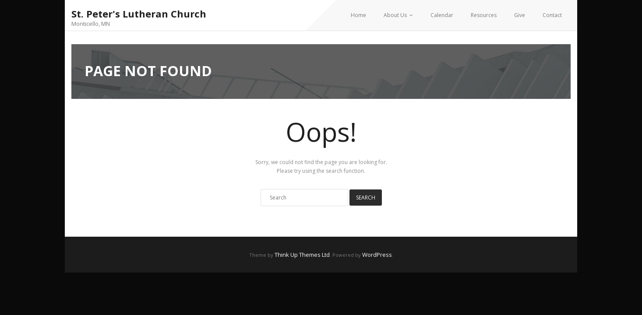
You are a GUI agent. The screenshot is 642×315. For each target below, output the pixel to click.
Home (358, 15)
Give (519, 15)
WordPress (377, 255)
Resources (484, 15)
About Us (395, 15)
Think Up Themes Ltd (302, 255)
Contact (552, 15)
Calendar (441, 15)
